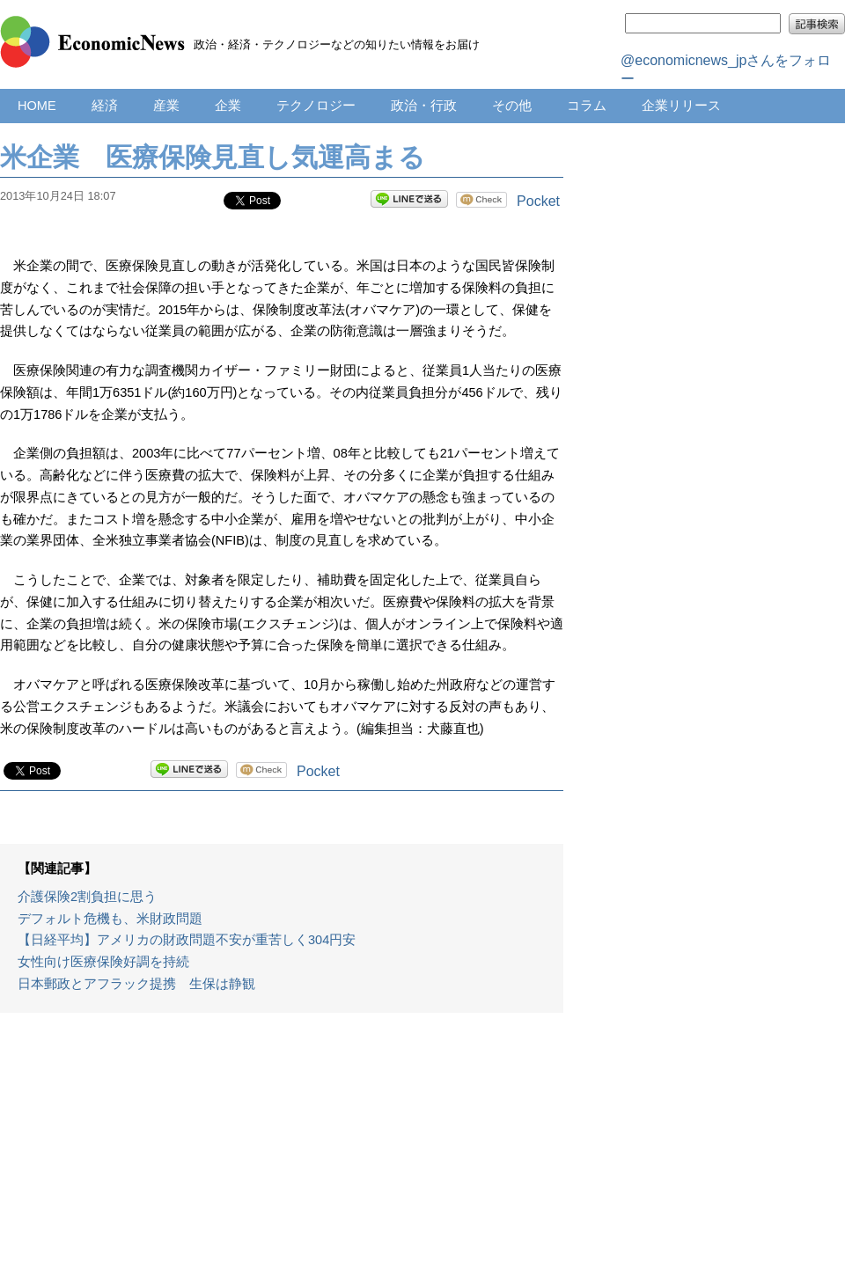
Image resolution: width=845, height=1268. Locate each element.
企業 (228, 106)
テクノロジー (316, 106)
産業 (166, 106)
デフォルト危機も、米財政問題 (110, 919)
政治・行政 (424, 106)
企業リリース (681, 106)
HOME (37, 106)
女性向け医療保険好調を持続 (103, 962)
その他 (512, 106)
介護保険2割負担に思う (87, 897)
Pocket (538, 201)
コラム (586, 106)
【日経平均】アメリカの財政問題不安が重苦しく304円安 (187, 940)
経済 (105, 106)
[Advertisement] (282, 1149)
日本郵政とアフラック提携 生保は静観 (136, 984)
